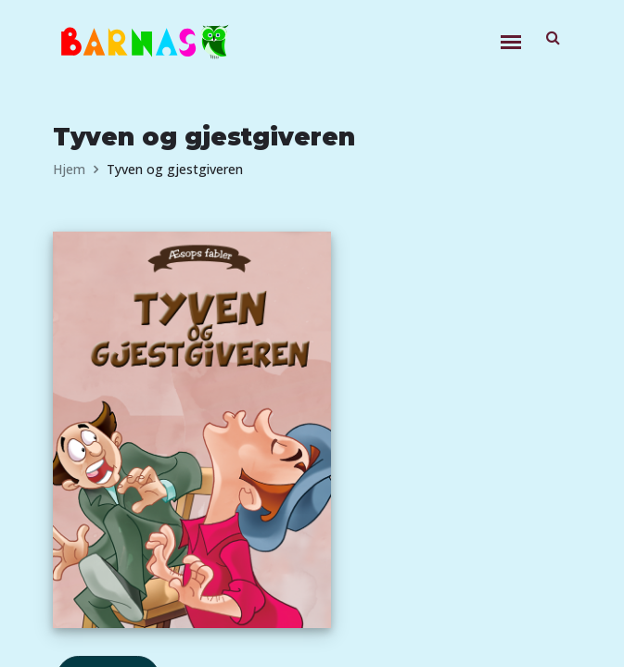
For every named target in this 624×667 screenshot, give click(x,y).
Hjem (69, 169)
